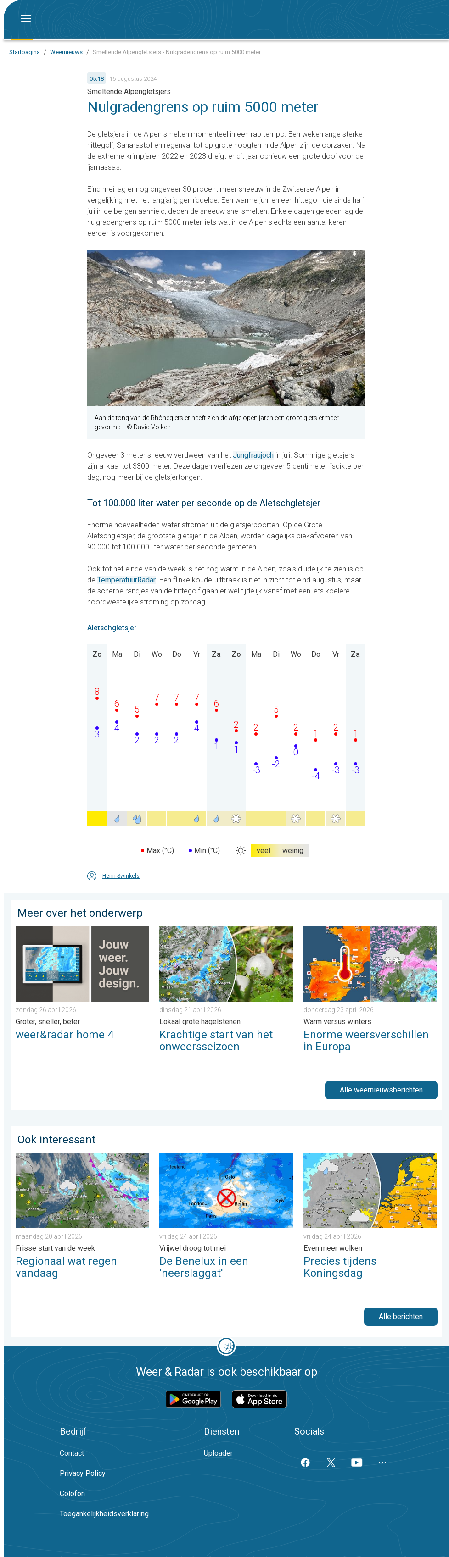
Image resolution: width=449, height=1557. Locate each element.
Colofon (72, 1493)
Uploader (218, 1453)
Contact (72, 1453)
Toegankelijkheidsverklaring (104, 1513)
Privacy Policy (83, 1473)
